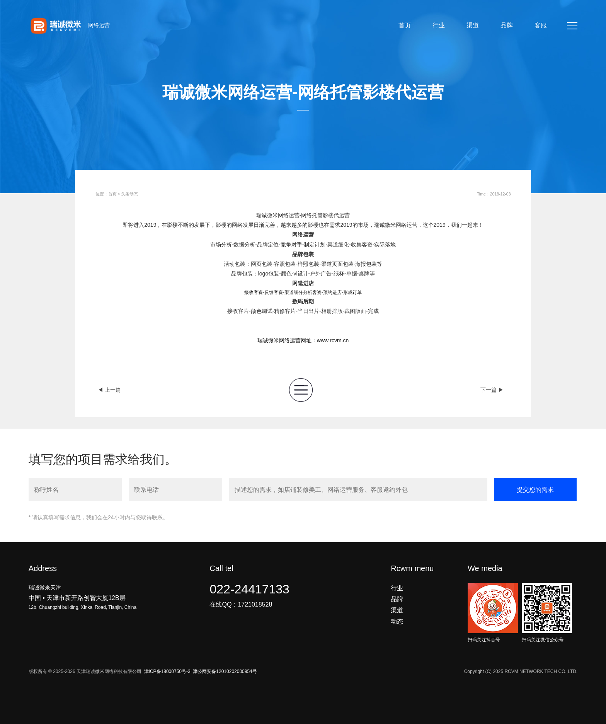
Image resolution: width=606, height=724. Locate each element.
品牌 (506, 25)
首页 (404, 25)
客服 (541, 25)
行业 (438, 25)
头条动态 (129, 194)
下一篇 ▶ (492, 390)
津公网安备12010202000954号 (225, 671)
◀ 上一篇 (109, 390)
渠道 (472, 25)
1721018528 (255, 604)
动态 (397, 621)
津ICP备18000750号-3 (167, 671)
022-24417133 (249, 589)
